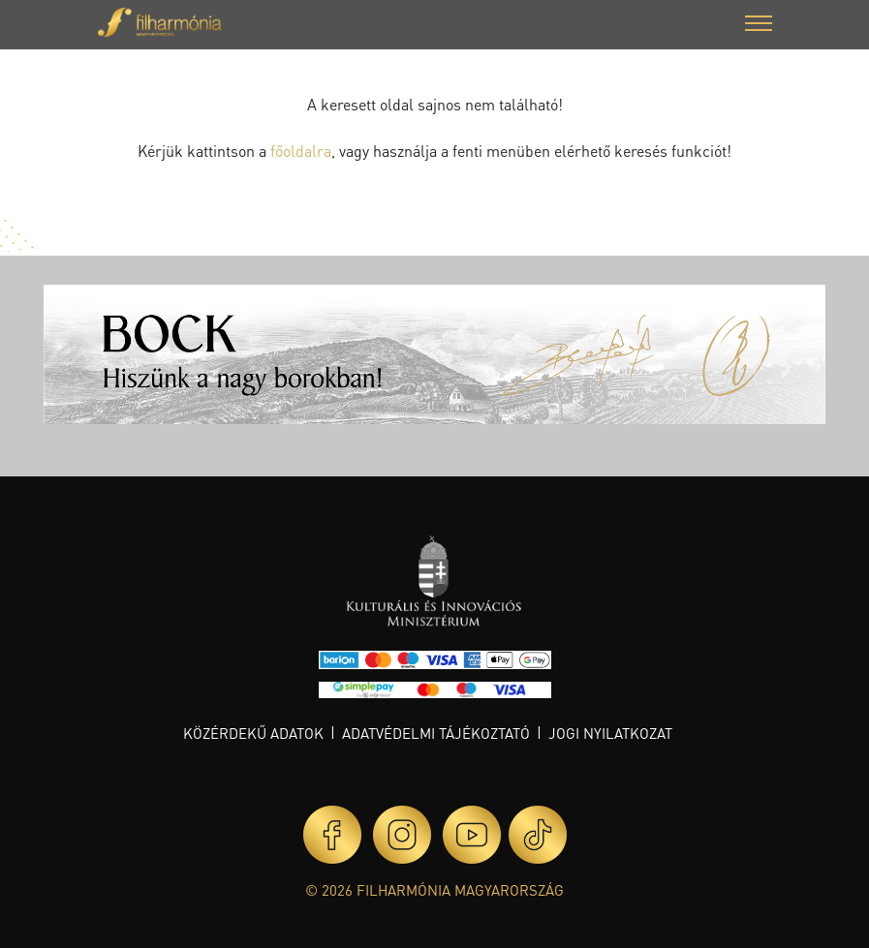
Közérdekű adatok (253, 733)
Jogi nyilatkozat (610, 733)
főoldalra (300, 150)
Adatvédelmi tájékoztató (436, 733)
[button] (758, 25)
